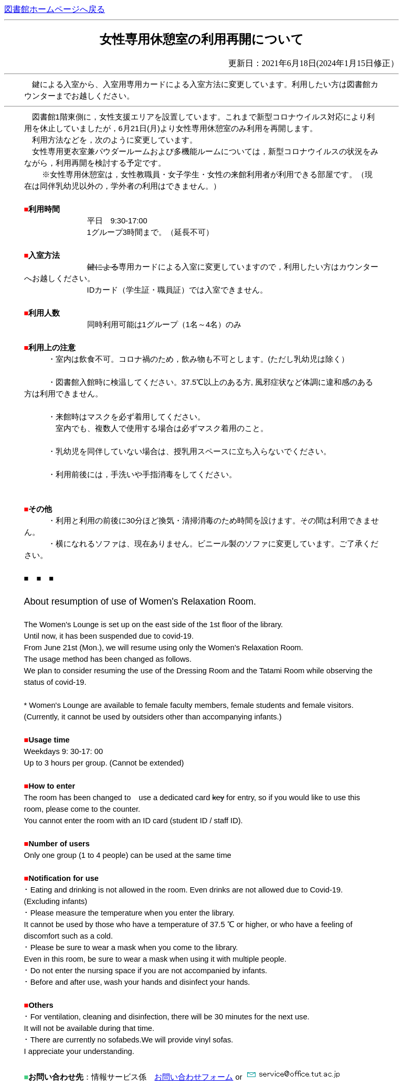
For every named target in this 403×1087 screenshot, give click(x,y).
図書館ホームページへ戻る (54, 9)
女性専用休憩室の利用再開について (202, 39)
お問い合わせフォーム (193, 1077)
